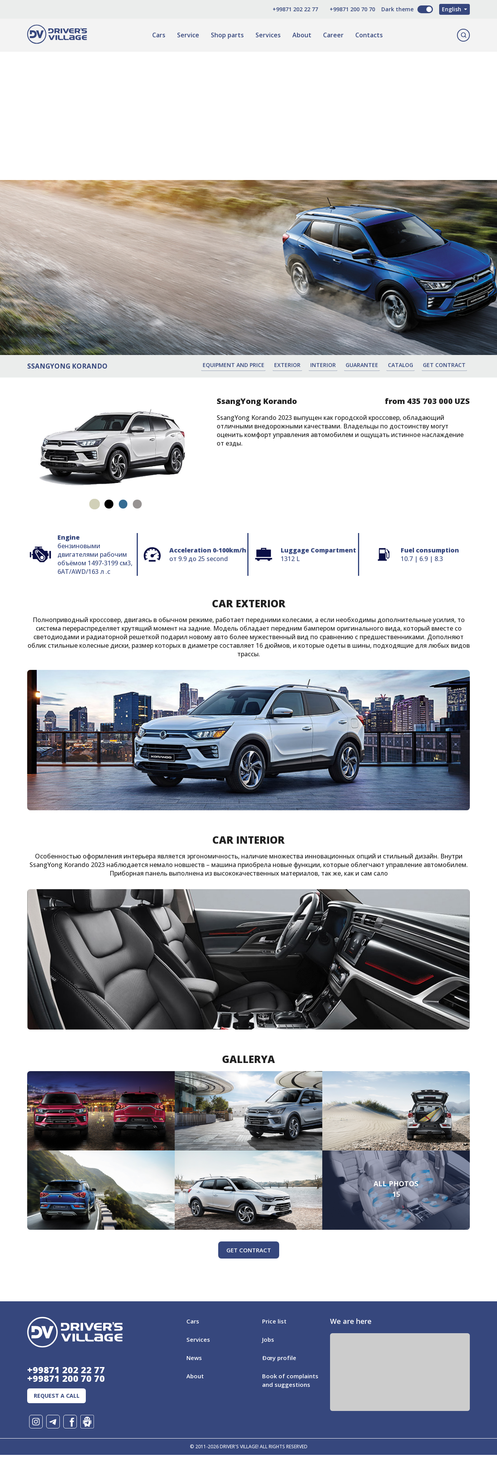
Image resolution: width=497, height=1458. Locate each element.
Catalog (406, 365)
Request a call (60, 1398)
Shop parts (226, 35)
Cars (158, 35)
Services (267, 35)
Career (332, 35)
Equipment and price (247, 365)
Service (187, 35)
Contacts (368, 35)
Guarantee (370, 365)
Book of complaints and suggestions (285, 1384)
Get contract (448, 365)
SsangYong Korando (67, 365)
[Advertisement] (248, 106)
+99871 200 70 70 (341, 9)
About (301, 35)
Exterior (299, 365)
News (194, 1357)
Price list (275, 1320)
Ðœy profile (280, 1357)
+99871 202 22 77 (284, 9)
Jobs (268, 1339)
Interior (333, 365)
